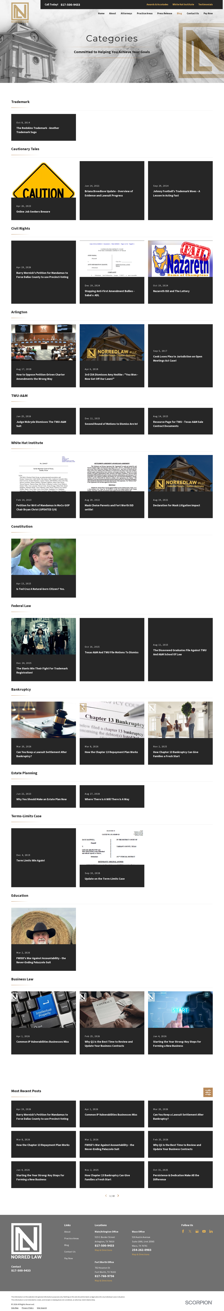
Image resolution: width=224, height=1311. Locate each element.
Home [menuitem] (101, 13)
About (67, 1231)
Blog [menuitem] (179, 13)
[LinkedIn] (211, 1231)
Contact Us (70, 1251)
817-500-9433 (70, 4)
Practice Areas (71, 1238)
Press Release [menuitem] (164, 13)
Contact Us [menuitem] (193, 13)
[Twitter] (190, 1231)
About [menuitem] (112, 13)
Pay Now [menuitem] (208, 13)
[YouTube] (204, 1231)
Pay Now (68, 1258)
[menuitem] (15, 1308)
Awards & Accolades (157, 4)
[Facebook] (183, 1231)
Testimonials (205, 4)
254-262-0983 (141, 1250)
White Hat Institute (183, 4)
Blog (66, 1245)
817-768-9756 (104, 1276)
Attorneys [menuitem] (126, 13)
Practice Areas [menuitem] (145, 13)
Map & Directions (103, 1250)
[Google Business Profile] (197, 1231)
